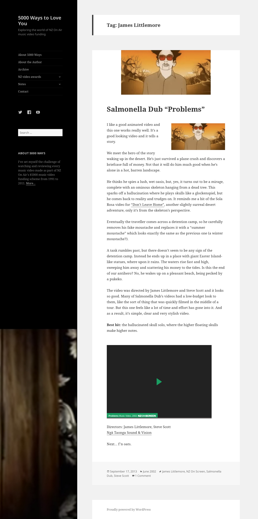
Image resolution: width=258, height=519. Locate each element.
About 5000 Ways (30, 55)
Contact (23, 91)
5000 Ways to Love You (39, 20)
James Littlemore (173, 471)
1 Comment (143, 476)
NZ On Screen (195, 471)
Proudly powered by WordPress (129, 509)
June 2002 (149, 471)
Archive (23, 69)
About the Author (30, 62)
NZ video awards (29, 77)
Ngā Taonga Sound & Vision (129, 432)
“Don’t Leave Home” (147, 204)
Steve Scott (121, 476)
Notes (22, 84)
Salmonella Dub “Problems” (156, 109)
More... (30, 183)
